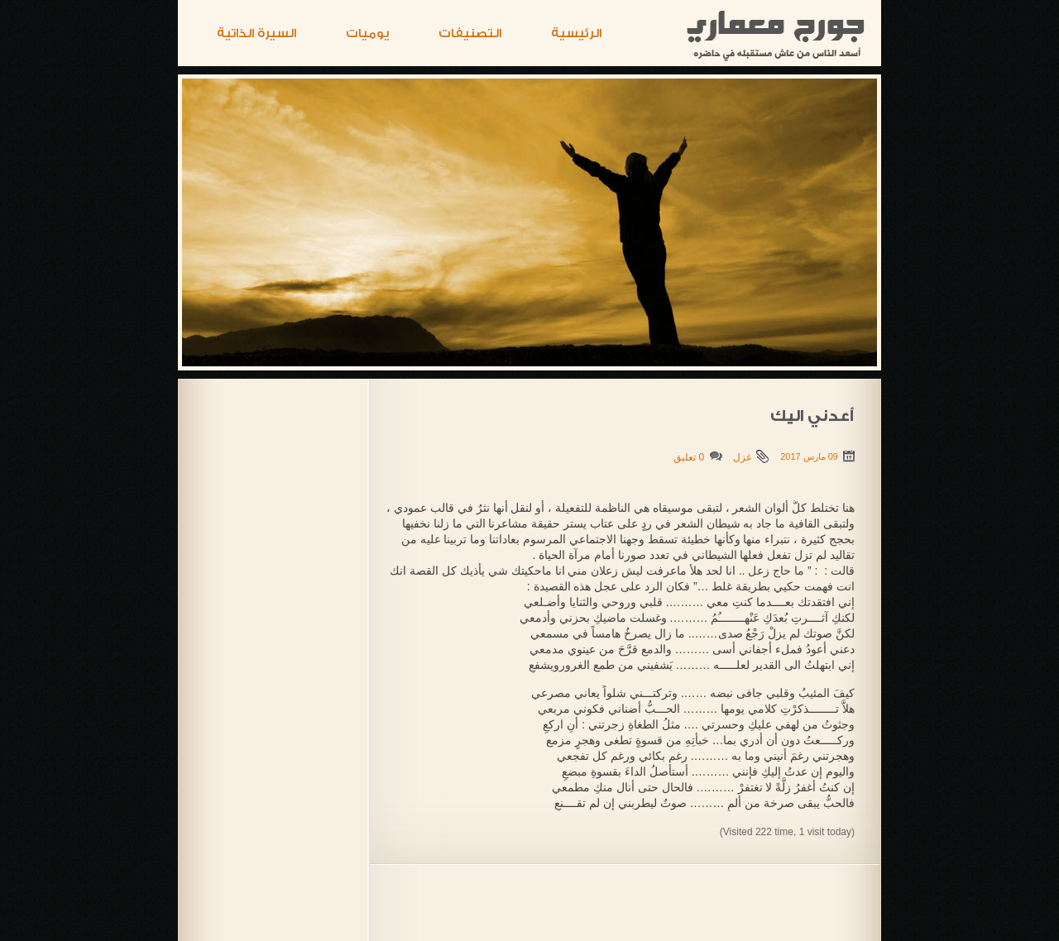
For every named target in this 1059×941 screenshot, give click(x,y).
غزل (742, 457)
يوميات (367, 33)
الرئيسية (576, 33)
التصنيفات (469, 33)
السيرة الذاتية (256, 33)
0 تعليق (688, 457)
